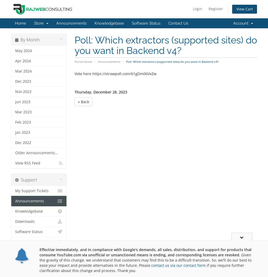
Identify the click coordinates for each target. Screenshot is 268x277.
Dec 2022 (23, 142)
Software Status (146, 23)
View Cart (244, 9)
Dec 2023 (23, 81)
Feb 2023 (23, 122)
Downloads (39, 221)
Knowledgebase (109, 23)
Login (197, 8)
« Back (83, 101)
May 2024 (23, 50)
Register (216, 8)
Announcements (71, 23)
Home (20, 23)
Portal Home (83, 62)
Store (41, 23)
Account (243, 23)
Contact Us (178, 23)
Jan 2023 (22, 132)
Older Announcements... (36, 153)
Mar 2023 (23, 112)
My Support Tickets (39, 191)
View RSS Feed (39, 163)
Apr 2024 (23, 61)
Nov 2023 (23, 91)
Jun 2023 (22, 101)
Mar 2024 (23, 71)
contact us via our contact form (178, 265)
